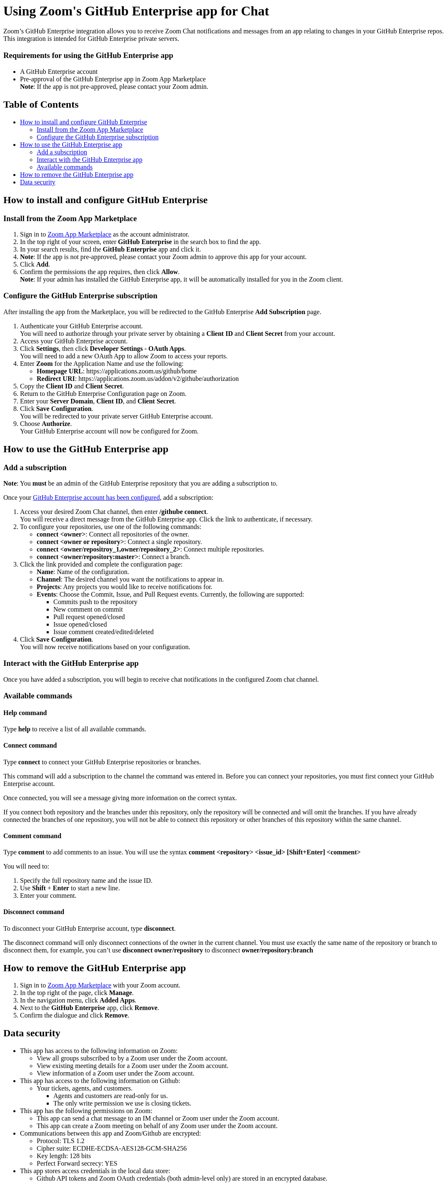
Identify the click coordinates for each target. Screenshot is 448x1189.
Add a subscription (62, 152)
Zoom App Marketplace (79, 234)
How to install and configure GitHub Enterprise (83, 122)
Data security (37, 182)
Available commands (65, 167)
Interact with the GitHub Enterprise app (90, 159)
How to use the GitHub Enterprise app (71, 144)
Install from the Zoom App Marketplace (90, 129)
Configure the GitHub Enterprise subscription (97, 137)
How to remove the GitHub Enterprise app (76, 174)
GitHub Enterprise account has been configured (96, 497)
